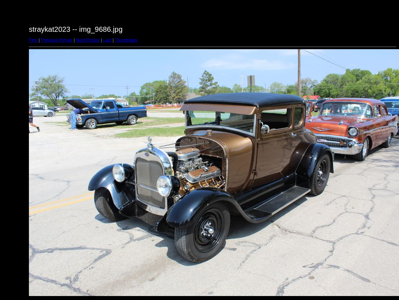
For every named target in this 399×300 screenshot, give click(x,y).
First (33, 40)
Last (107, 40)
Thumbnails (126, 40)
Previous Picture (56, 40)
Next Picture (87, 40)
